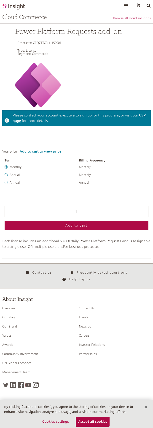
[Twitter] (5, 385)
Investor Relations (92, 344)
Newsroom (86, 326)
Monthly (15, 167)
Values (6, 335)
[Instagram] (35, 385)
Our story (9, 317)
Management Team (16, 372)
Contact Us (86, 308)
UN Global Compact (16, 363)
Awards (7, 344)
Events (83, 317)
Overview (9, 308)
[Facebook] (20, 385)
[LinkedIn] (13, 385)
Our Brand (9, 326)
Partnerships (88, 354)
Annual (15, 174)
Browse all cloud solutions (132, 18)
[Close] (146, 411)
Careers (84, 335)
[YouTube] (28, 385)
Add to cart (76, 225)
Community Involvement (20, 354)
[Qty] (76, 211)
